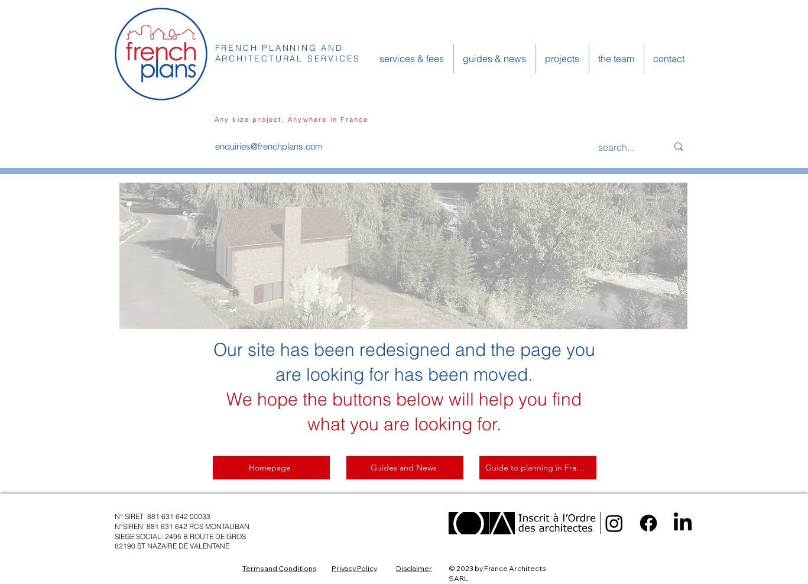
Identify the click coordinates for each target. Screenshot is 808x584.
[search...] (624, 147)
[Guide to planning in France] (537, 467)
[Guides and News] (404, 467)
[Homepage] (271, 467)
